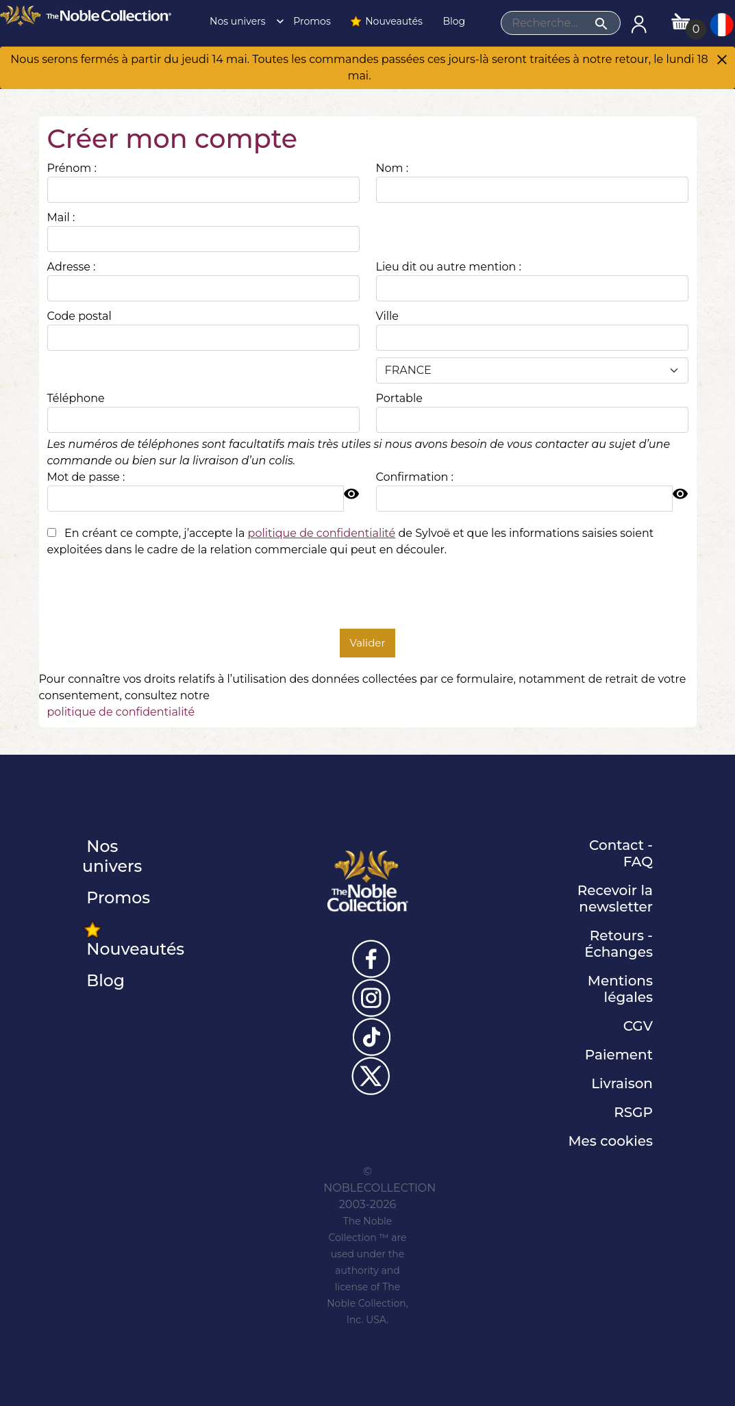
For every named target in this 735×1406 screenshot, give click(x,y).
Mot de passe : (86, 477)
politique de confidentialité (121, 711)
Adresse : (71, 266)
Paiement (619, 1054)
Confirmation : (415, 477)
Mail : (61, 217)
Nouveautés (386, 21)
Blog (452, 21)
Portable (399, 398)
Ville (387, 316)
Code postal (79, 316)
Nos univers (242, 21)
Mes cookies (610, 1141)
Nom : (392, 168)
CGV (638, 1026)
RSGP (633, 1112)
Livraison (622, 1083)
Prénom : (72, 168)
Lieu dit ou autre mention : (448, 266)
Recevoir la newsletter (615, 898)
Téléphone (76, 398)
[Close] (722, 61)
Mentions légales (620, 988)
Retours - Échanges (618, 943)
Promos (311, 21)
